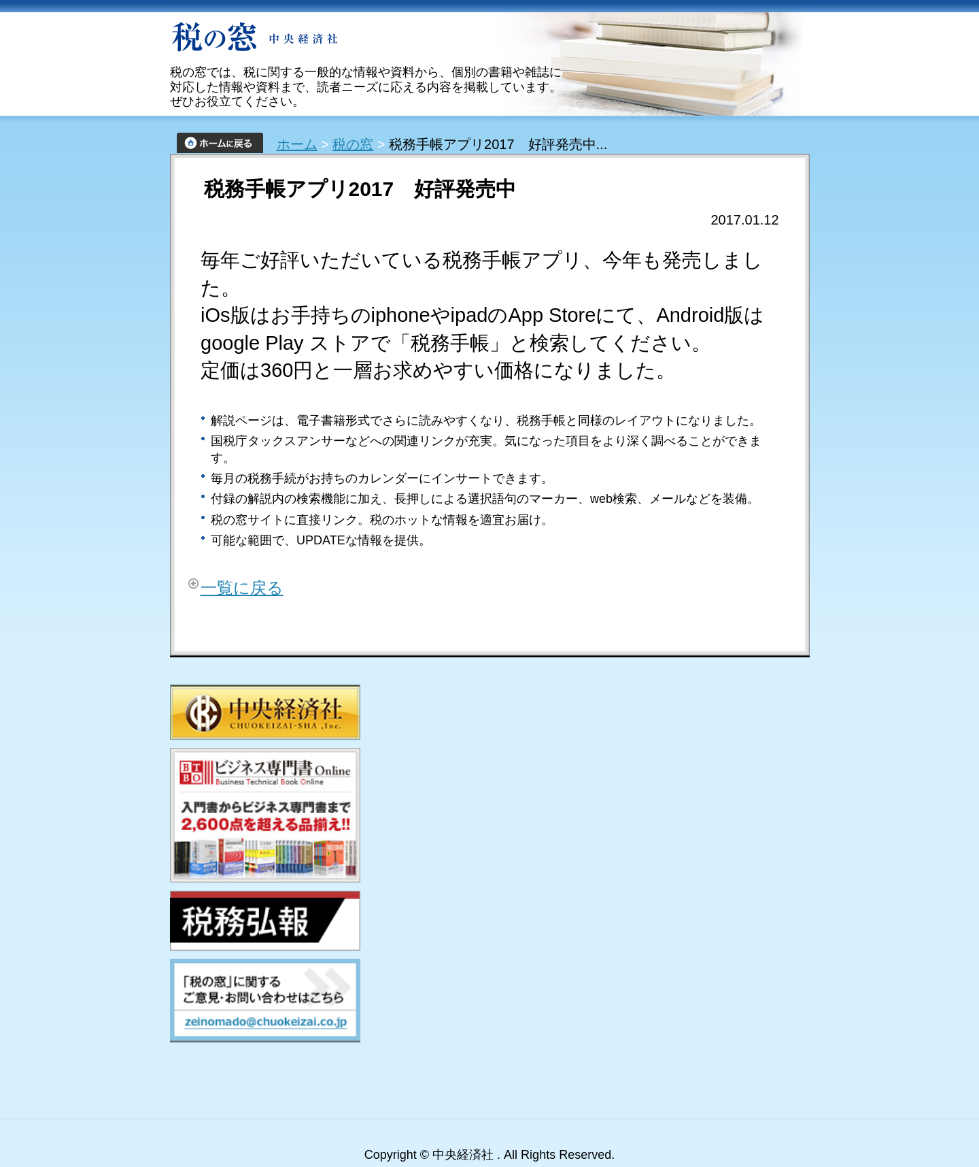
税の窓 (352, 144)
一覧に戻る (242, 587)
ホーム (297, 144)
